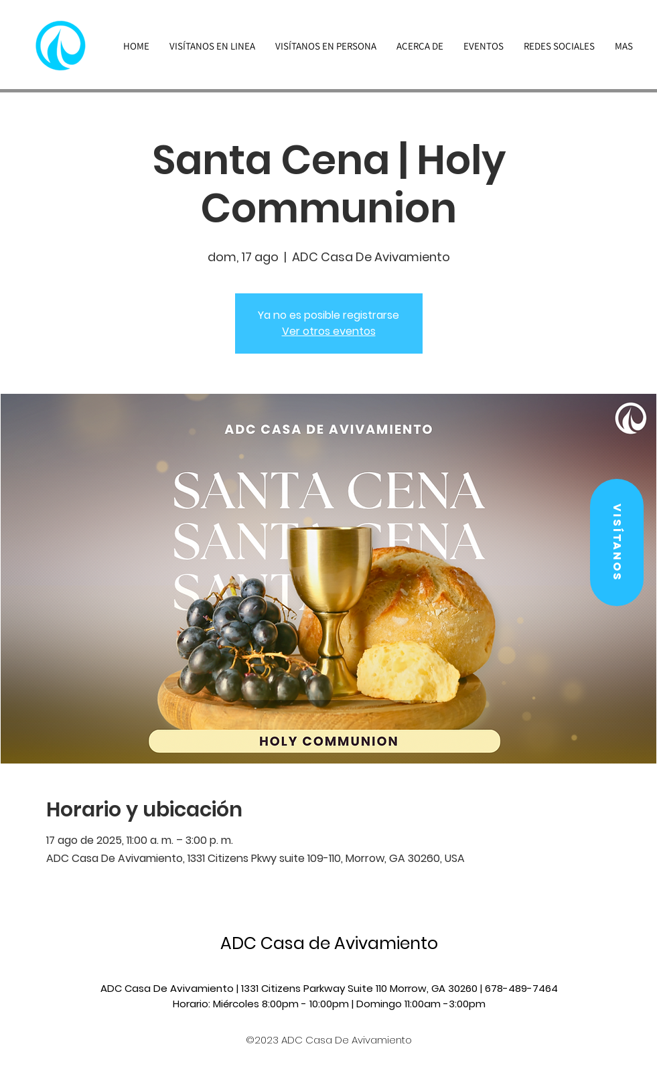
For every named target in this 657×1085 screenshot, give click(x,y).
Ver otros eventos (329, 331)
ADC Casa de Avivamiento (329, 943)
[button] (617, 542)
